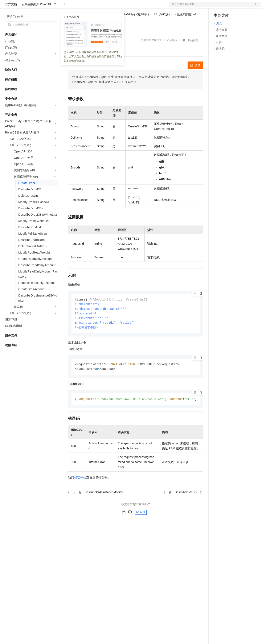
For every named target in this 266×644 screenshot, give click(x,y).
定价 (91, 6)
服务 (124, 6)
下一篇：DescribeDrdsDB (182, 507)
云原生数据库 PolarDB (36, 17)
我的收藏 (193, 53)
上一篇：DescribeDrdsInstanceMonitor (95, 507)
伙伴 (114, 6)
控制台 (228, 6)
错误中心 (80, 493)
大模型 (43, 6)
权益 (81, 6)
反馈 (140, 527)
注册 (238, 6)
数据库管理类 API (187, 28)
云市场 (102, 6)
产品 (55, 6)
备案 (218, 6)
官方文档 (11, 17)
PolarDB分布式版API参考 (135, 28)
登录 (253, 6)
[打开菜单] (6, 6)
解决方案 (68, 6)
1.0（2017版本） (163, 28)
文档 (209, 6)
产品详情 (172, 53)
